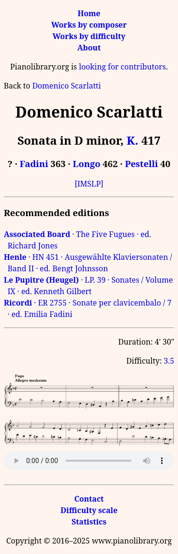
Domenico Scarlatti (66, 85)
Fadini (34, 163)
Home (89, 13)
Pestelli (141, 163)
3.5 (169, 361)
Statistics (89, 521)
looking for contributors (122, 66)
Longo (86, 163)
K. (133, 140)
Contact (88, 499)
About (89, 47)
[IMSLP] (89, 183)
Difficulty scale (88, 510)
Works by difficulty (89, 36)
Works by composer (89, 25)
